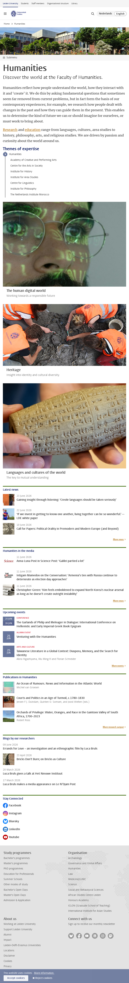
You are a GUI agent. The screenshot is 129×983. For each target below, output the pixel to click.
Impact (7, 940)
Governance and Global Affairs (85, 863)
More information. (44, 973)
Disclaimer (9, 955)
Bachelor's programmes (17, 858)
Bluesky (11, 821)
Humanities (15, 154)
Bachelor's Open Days (16, 890)
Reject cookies (43, 978)
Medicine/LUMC (77, 879)
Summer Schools (13, 879)
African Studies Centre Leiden (84, 895)
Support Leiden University (18, 929)
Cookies (8, 961)
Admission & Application (17, 900)
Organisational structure (58, 3)
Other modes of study (16, 884)
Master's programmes (16, 863)
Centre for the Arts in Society (26, 165)
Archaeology (75, 858)
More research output (113, 727)
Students (25, 3)
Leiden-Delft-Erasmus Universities (22, 945)
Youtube (11, 837)
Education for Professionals (19, 874)
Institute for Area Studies (24, 177)
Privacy (8, 966)
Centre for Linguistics (22, 183)
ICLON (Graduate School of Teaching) (89, 905)
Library (74, 3)
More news (118, 539)
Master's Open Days (15, 895)
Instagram (12, 813)
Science (72, 884)
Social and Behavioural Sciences (85, 890)
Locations (9, 950)
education (32, 130)
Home (7, 23)
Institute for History (21, 171)
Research (10, 130)
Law (70, 874)
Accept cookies (16, 978)
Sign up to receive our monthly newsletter (91, 924)
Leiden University (10, 3)
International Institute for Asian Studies (90, 911)
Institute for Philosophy (23, 188)
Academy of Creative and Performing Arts (33, 160)
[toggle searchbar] (92, 14)
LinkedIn (11, 829)
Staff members (37, 3)
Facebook (12, 806)
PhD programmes (13, 868)
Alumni (7, 934)
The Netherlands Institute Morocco (29, 194)
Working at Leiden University (20, 924)
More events (118, 665)
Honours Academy (78, 900)
